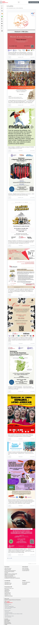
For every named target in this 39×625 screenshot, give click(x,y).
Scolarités (6, 572)
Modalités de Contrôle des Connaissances (12, 578)
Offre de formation (8, 568)
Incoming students (25, 569)
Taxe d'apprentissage (33, 2)
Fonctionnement (8, 592)
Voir (9, 57)
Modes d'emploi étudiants (9, 571)
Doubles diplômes (25, 570)
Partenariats (7, 591)
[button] (2, 8)
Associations (24, 584)
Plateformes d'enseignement (10, 574)
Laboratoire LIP (7, 582)
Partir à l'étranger (25, 568)
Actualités (6, 619)
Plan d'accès (7, 621)
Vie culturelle (24, 583)
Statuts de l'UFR (7, 593)
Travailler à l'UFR (8, 594)
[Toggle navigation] (18, 2)
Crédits (6, 624)
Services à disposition (26, 582)
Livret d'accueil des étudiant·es (10, 570)
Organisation (7, 589)
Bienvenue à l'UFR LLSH (9, 588)
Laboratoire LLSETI (8, 583)
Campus (24, 580)
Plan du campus (8, 622)
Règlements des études (9, 575)
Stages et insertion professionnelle (11, 573)
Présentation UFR (8, 586)
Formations (7, 566)
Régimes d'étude (8, 569)
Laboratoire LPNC (8, 584)
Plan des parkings (8, 623)
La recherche (7, 580)
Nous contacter (7, 620)
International (25, 566)
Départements (7, 590)
